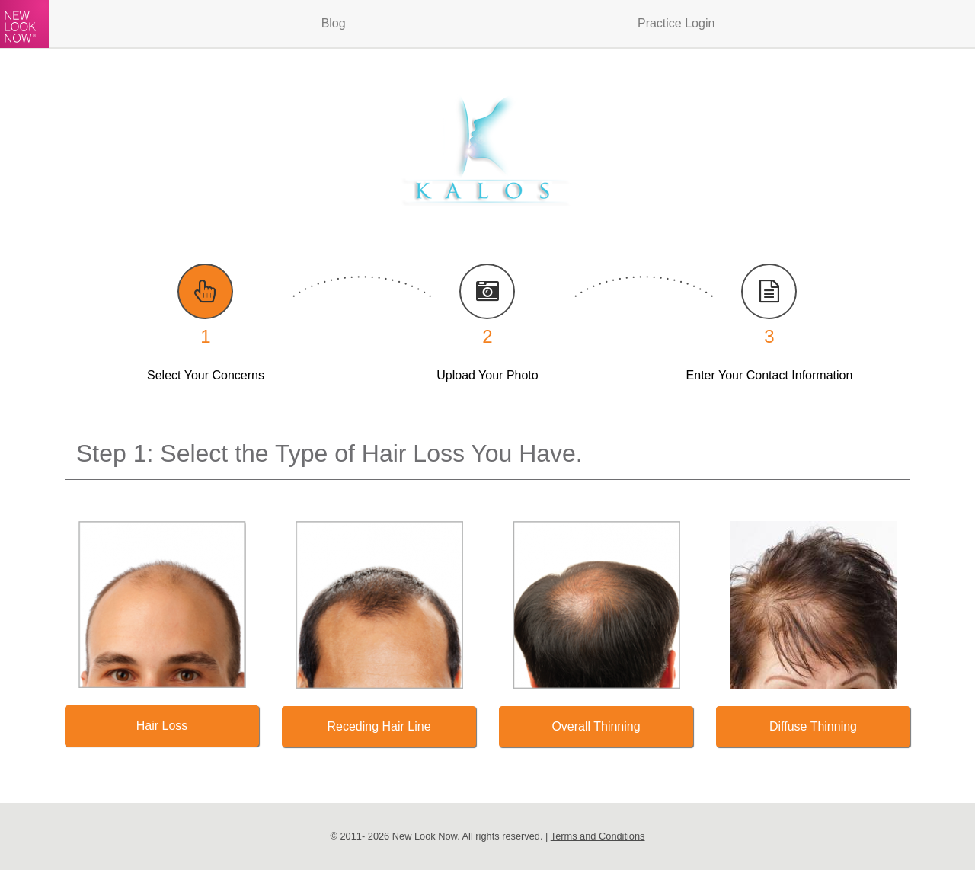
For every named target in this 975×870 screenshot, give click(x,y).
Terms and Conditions (598, 836)
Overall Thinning (595, 726)
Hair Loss (162, 725)
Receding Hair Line (378, 726)
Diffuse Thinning (813, 726)
